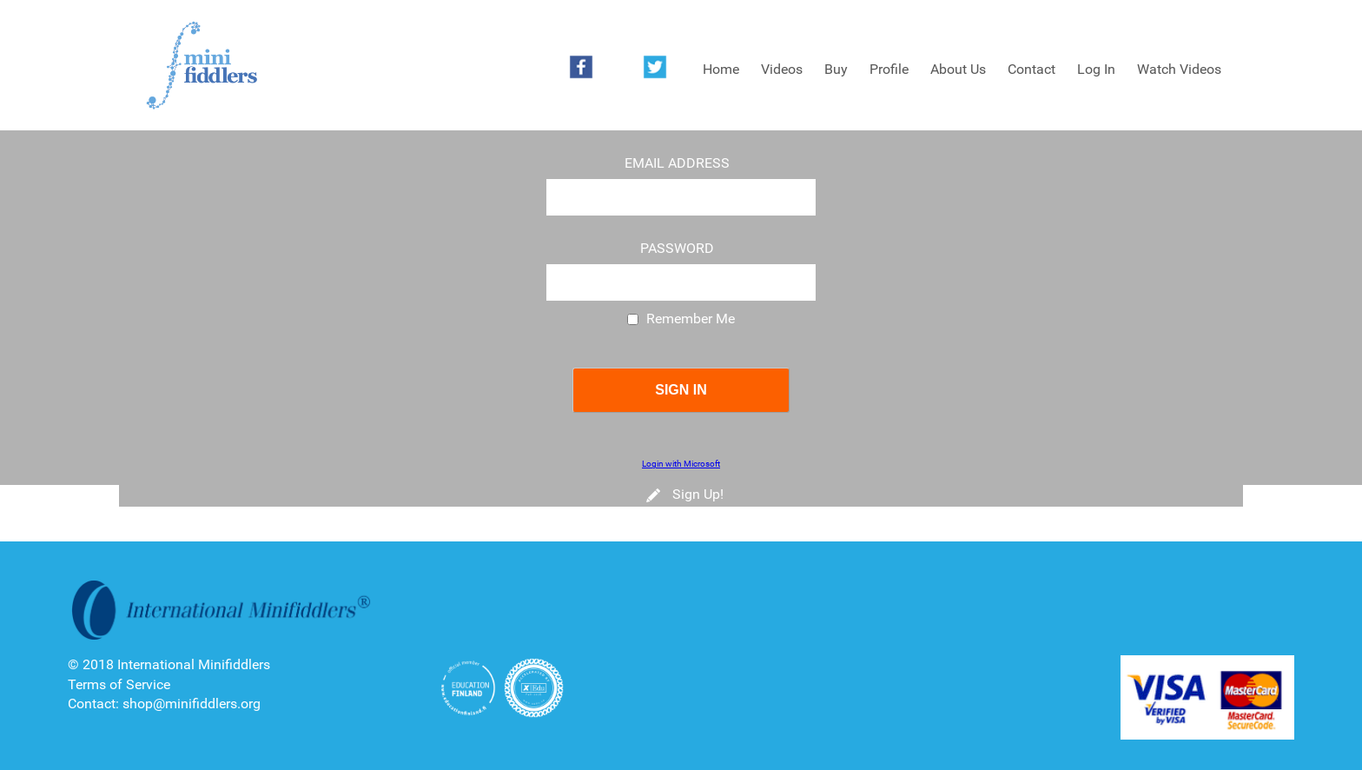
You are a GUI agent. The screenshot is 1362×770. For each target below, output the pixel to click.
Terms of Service (119, 684)
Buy (836, 69)
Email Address (677, 163)
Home (721, 69)
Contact (1031, 69)
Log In (1096, 69)
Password (677, 249)
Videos (782, 69)
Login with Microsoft (681, 463)
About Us (958, 69)
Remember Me (690, 318)
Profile (889, 69)
